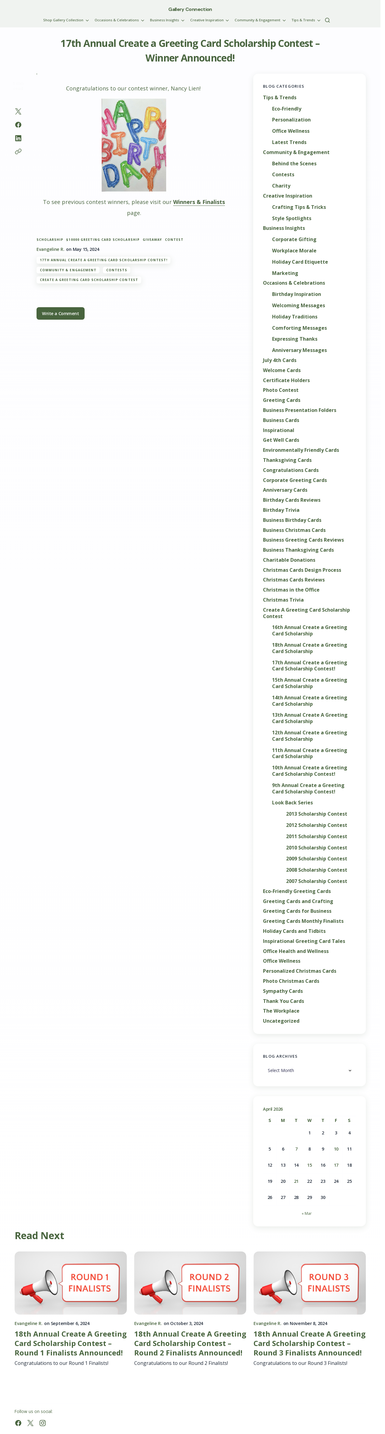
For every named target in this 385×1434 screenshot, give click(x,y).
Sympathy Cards (283, 991)
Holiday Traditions (294, 317)
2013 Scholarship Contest (316, 814)
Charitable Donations (289, 560)
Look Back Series (292, 803)
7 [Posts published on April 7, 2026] (296, 1149)
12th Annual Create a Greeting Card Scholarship (309, 735)
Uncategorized (281, 1021)
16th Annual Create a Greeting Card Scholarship (309, 630)
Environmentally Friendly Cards (301, 450)
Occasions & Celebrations (294, 283)
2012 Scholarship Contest (316, 825)
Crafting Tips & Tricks (299, 207)
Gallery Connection (190, 9)
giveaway (152, 240)
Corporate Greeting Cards (295, 480)
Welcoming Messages (298, 305)
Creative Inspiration (287, 196)
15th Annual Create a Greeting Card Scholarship (309, 683)
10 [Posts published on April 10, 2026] (336, 1149)
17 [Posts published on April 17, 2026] (336, 1165)
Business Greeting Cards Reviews (303, 540)
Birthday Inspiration (296, 294)
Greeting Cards (281, 400)
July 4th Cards (279, 360)
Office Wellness (291, 131)
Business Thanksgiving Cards (298, 550)
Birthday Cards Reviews (291, 500)
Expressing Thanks (294, 339)
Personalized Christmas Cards (299, 971)
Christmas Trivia (283, 600)
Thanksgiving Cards (287, 460)
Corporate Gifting (294, 239)
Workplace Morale (294, 251)
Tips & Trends (279, 97)
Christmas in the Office (291, 590)
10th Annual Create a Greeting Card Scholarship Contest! (309, 770)
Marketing (285, 273)
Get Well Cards (281, 440)
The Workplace (281, 1011)
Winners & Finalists (199, 202)
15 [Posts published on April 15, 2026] (309, 1165)
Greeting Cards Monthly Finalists (303, 921)
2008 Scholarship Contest (316, 870)
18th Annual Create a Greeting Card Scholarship (309, 648)
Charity (281, 186)
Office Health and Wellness (296, 951)
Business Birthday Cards (292, 520)
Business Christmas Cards (294, 530)
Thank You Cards (283, 1001)
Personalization (291, 120)
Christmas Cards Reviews (294, 580)
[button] (327, 20)
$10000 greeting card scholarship (102, 240)
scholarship (50, 240)
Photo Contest (281, 390)
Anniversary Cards (285, 490)
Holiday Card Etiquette (300, 262)
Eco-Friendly (286, 109)
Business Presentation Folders (299, 410)
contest (174, 240)
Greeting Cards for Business (297, 911)
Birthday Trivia (281, 510)
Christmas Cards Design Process (302, 570)
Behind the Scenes (294, 163)
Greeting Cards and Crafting (298, 901)
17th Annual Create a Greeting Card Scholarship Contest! (103, 260)
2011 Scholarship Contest (316, 836)
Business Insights (284, 228)
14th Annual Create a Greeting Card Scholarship (309, 700)
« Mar (307, 1213)
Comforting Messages (299, 328)
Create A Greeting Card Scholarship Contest (89, 280)
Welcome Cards (282, 370)
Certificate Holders (286, 380)
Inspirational (278, 430)
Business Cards (281, 420)
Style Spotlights (291, 218)
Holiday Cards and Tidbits (294, 931)
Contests (116, 270)
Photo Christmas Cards (291, 981)
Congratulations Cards (291, 470)
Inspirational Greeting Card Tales (304, 941)
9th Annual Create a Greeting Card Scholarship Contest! (308, 788)
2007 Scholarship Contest (316, 881)
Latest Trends (289, 142)
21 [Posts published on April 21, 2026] (296, 1181)
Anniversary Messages (299, 350)
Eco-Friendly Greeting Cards (297, 891)
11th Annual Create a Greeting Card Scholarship (309, 753)
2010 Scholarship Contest (316, 848)
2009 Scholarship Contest (316, 859)
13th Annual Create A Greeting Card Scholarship (310, 718)
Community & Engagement (68, 270)
